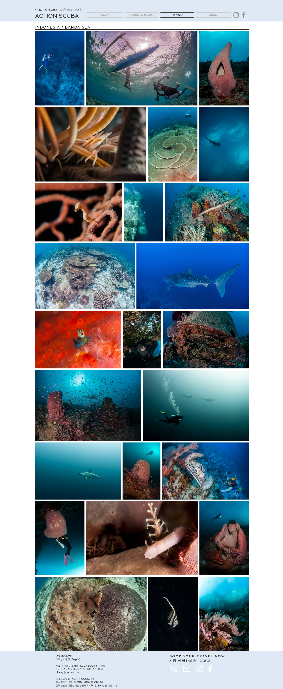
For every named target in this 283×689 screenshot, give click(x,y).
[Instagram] (236, 15)
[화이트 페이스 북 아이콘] (210, 668)
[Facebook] (243, 15)
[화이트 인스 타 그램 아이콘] (199, 668)
